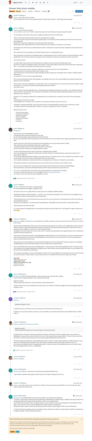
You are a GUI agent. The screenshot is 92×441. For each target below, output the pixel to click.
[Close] (81, 419)
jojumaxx (16, 28)
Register (12, 431)
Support (18, 11)
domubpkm (16, 298)
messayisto (16, 15)
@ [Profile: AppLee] (16, 17)
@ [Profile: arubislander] (17, 276)
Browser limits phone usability (30, 324)
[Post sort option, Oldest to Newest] (72, 11)
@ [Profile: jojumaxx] (18, 130)
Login (17, 431)
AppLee (15, 128)
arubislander (17, 219)
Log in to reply (79, 11)
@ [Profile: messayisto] (17, 170)
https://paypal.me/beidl (54, 172)
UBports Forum (18, 2)
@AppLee (22, 15)
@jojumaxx (21, 128)
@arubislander (22, 274)
